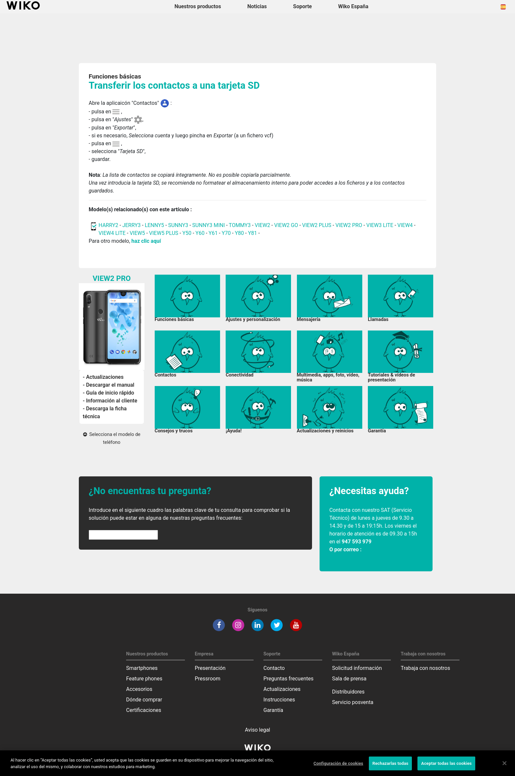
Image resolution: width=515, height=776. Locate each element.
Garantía (273, 710)
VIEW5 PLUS (163, 233)
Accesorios (139, 689)
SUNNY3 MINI (208, 225)
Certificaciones (143, 710)
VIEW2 (262, 225)
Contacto (274, 668)
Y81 (252, 233)
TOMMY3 (240, 225)
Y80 (239, 233)
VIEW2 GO (286, 225)
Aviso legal (257, 730)
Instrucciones (279, 699)
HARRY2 (108, 225)
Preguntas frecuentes (288, 678)
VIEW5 (138, 233)
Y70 (226, 233)
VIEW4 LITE (112, 233)
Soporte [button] (302, 6)
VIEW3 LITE (379, 225)
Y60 (200, 233)
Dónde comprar (144, 699)
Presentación (210, 668)
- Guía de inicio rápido (108, 393)
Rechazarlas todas (390, 767)
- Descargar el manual (108, 385)
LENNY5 (154, 225)
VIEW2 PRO (348, 225)
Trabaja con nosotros (425, 668)
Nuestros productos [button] (197, 6)
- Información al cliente (110, 401)
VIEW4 (405, 225)
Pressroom (207, 678)
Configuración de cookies (338, 767)
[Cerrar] (504, 768)
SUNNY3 (178, 225)
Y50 (186, 233)
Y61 (213, 233)
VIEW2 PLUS (316, 225)
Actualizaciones (282, 689)
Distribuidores (348, 692)
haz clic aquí (146, 241)
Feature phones (144, 678)
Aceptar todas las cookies (446, 767)
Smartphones (142, 668)
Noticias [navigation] (257, 6)
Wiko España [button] (353, 6)
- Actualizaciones (103, 377)
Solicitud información (357, 668)
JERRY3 (132, 225)
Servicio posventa (352, 702)
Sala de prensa (349, 678)
